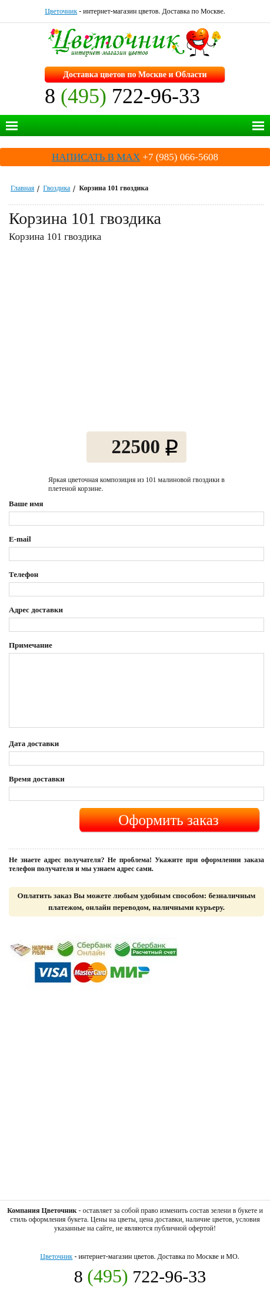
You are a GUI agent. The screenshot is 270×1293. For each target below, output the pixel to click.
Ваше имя (26, 503)
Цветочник (61, 11)
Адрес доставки (36, 609)
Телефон (23, 574)
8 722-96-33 (122, 96)
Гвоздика (56, 188)
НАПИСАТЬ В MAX (96, 157)
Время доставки (37, 778)
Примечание (30, 645)
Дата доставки (34, 743)
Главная (22, 188)
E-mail (20, 539)
